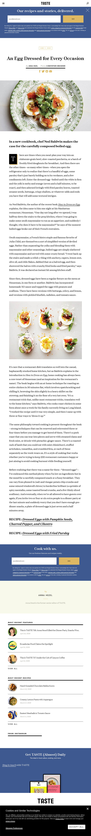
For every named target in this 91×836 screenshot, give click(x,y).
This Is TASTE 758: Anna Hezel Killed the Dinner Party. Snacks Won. (49, 630)
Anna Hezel (33, 66)
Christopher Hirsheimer (55, 66)
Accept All (76, 827)
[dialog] (45, 821)
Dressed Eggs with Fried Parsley (45, 533)
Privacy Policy (59, 818)
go (73, 19)
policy (63, 30)
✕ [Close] (87, 809)
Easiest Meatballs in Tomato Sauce (35, 713)
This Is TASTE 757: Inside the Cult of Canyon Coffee (42, 657)
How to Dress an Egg (69, 204)
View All (13, 669)
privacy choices (10, 821)
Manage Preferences (14, 828)
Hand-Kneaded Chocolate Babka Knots (37, 685)
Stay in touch (9, 764)
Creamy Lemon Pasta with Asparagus (36, 699)
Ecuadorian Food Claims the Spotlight (36, 643)
